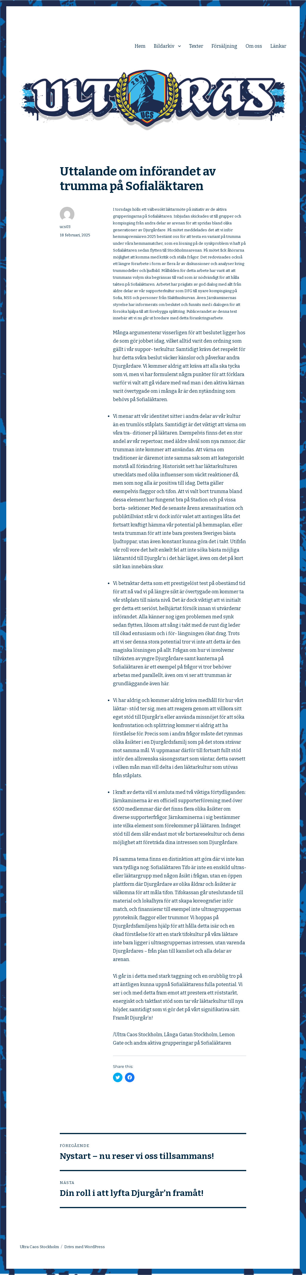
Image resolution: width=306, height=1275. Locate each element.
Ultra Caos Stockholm (39, 1247)
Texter (196, 46)
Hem (140, 46)
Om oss (254, 46)
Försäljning (224, 46)
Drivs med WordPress (84, 1247)
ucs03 (65, 226)
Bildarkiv (164, 46)
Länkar (278, 46)
